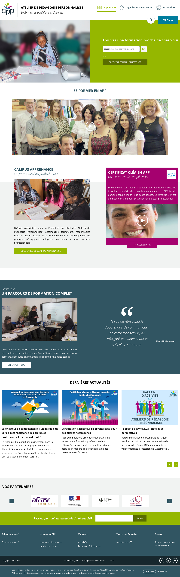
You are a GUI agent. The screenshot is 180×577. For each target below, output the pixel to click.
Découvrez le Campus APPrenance (41, 250)
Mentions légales (71, 560)
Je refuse (162, 571)
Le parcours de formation (51, 542)
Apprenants (106, 7)
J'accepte (149, 571)
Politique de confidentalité (93, 560)
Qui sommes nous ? (10, 542)
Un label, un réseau (48, 546)
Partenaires (165, 7)
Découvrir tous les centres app (125, 62)
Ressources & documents (89, 546)
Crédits (112, 560)
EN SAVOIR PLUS (142, 244)
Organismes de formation (136, 7)
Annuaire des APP (124, 542)
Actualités (82, 542)
